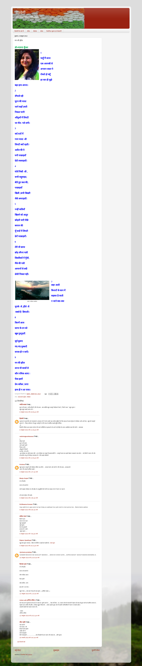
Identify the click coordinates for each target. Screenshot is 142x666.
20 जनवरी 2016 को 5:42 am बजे (29, 637)
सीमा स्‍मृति (22, 622)
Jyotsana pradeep (26, 552)
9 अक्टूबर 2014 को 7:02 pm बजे (29, 534)
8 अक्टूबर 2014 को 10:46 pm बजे (29, 412)
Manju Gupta (24, 478)
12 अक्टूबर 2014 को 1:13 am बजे (29, 593)
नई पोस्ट (18, 650)
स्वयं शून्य (52, 543)
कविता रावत (23, 516)
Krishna (22, 464)
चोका (41, 31)
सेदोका (35, 31)
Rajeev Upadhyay (25, 540)
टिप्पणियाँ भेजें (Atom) (26, 654)
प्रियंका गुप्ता (23, 564)
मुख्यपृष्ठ (56, 650)
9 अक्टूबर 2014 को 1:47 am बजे (29, 472)
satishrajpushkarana (27, 436)
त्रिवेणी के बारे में (19, 31)
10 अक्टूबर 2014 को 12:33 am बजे (29, 557)
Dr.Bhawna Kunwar (26, 504)
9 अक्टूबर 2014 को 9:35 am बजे (29, 510)
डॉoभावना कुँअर (22, 397)
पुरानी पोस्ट (96, 650)
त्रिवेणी (21, 12)
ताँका (28, 31)
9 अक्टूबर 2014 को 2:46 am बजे (29, 498)
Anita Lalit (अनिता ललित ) (28, 600)
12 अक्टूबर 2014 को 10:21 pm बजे (29, 615)
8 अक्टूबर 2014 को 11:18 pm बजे (29, 430)
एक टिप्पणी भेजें (21, 642)
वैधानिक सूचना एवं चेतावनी (53, 31)
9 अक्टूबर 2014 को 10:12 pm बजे (29, 545)
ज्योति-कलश (23, 404)
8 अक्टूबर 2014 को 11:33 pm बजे (29, 458)
